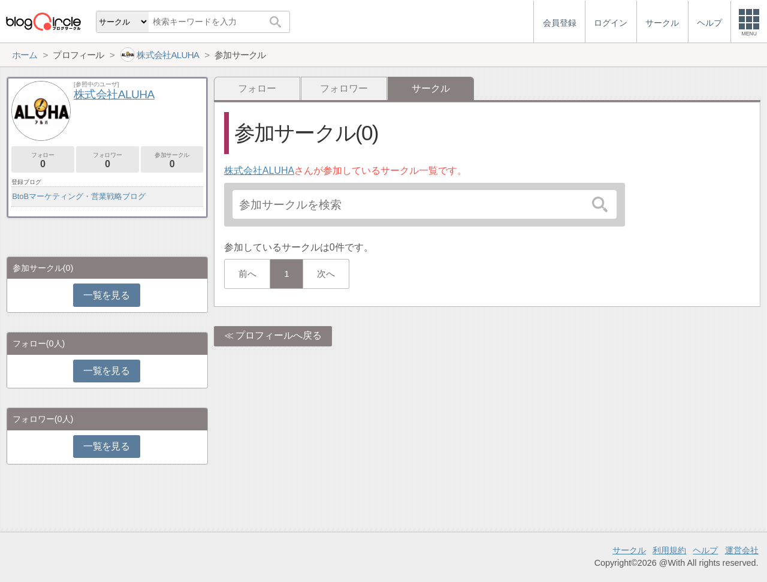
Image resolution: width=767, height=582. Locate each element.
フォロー (257, 88)
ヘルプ (705, 550)
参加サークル (172, 160)
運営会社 (742, 550)
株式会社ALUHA (259, 170)
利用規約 (669, 550)
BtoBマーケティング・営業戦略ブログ (79, 196)
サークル (629, 550)
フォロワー (344, 88)
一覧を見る (106, 295)
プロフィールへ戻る (278, 335)
